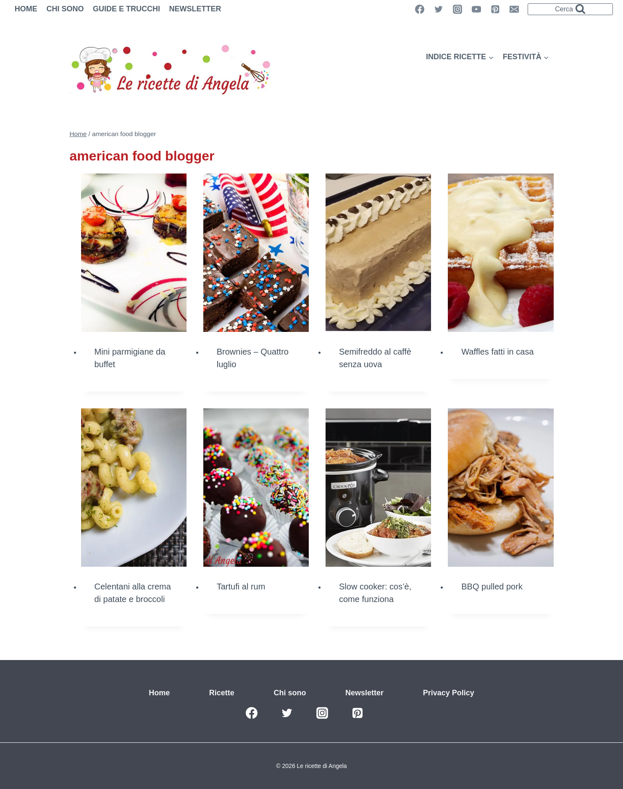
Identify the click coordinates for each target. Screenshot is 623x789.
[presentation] (134, 253)
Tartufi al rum (241, 586)
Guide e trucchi (126, 9)
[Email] (514, 9)
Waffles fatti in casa (497, 351)
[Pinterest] (495, 9)
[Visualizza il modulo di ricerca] (570, 9)
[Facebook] (251, 713)
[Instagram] (457, 9)
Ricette (221, 693)
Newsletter (195, 9)
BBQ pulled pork (492, 586)
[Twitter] (438, 9)
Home (26, 9)
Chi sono (65, 9)
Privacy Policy (448, 693)
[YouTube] (476, 9)
